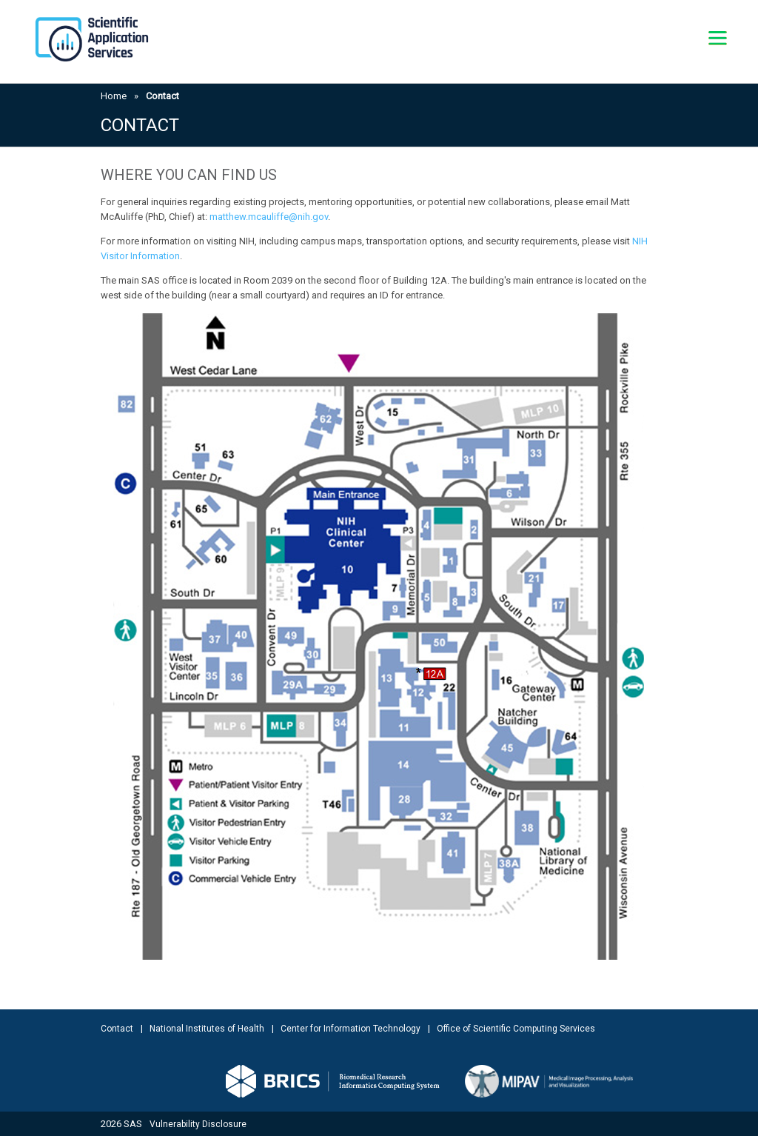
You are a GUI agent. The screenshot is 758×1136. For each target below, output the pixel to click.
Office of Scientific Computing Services (516, 1028)
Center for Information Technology (350, 1028)
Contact (117, 1028)
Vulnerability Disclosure (198, 1124)
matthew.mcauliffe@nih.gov (268, 216)
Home (114, 95)
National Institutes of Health (207, 1028)
